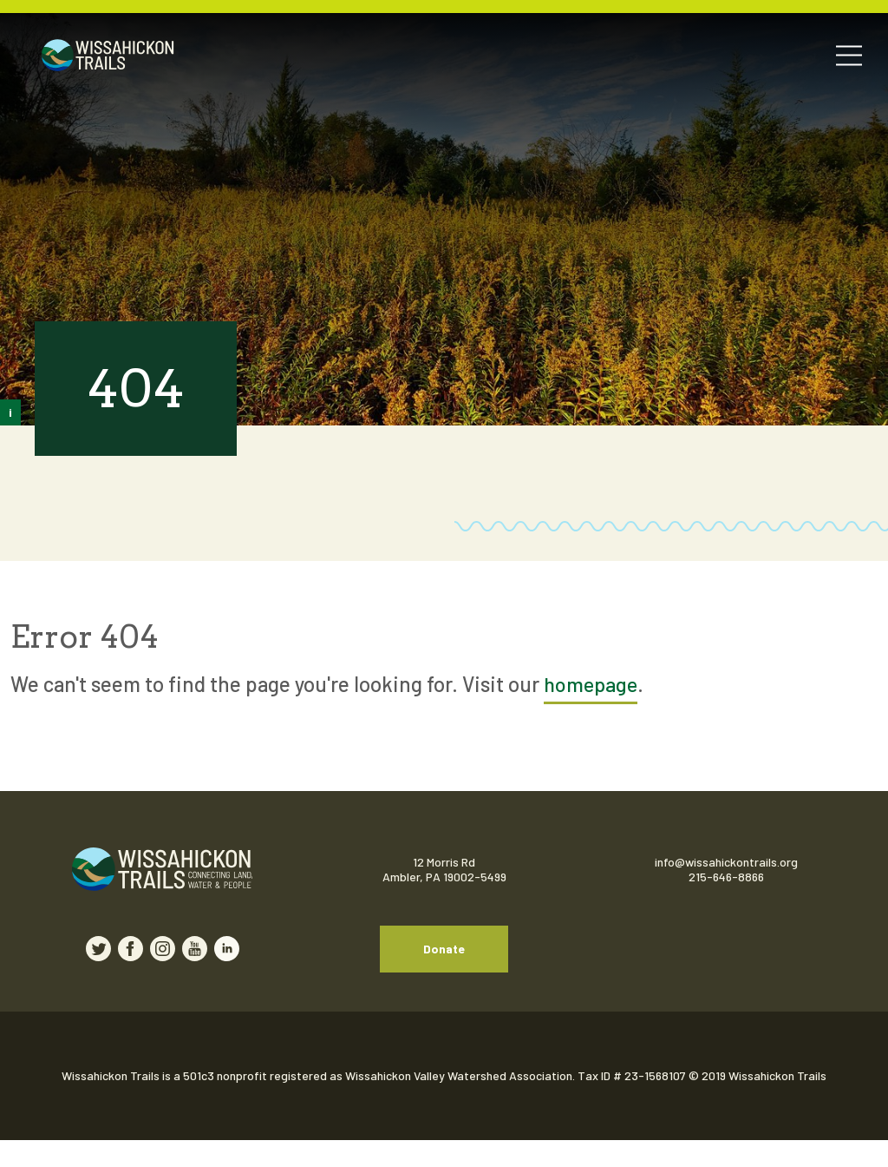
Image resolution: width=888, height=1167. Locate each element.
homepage (592, 683)
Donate (444, 962)
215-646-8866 (726, 877)
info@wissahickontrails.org (726, 862)
